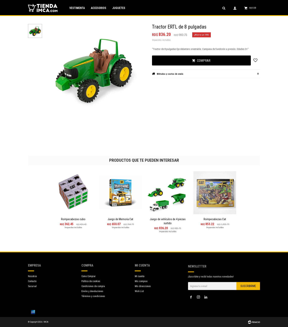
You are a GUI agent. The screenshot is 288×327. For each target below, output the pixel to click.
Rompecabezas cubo (73, 219)
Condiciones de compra (93, 288)
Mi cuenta (139, 282)
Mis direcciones (143, 292)
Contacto (32, 281)
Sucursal (32, 286)
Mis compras (141, 287)
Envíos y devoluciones (92, 293)
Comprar (203, 60)
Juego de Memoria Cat (120, 219)
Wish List (139, 297)
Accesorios (98, 8)
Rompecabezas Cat (215, 219)
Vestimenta (77, 8)
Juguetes (118, 8)
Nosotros (32, 276)
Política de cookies (90, 283)
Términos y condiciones (93, 298)
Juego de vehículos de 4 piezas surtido (168, 221)
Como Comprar (88, 278)
